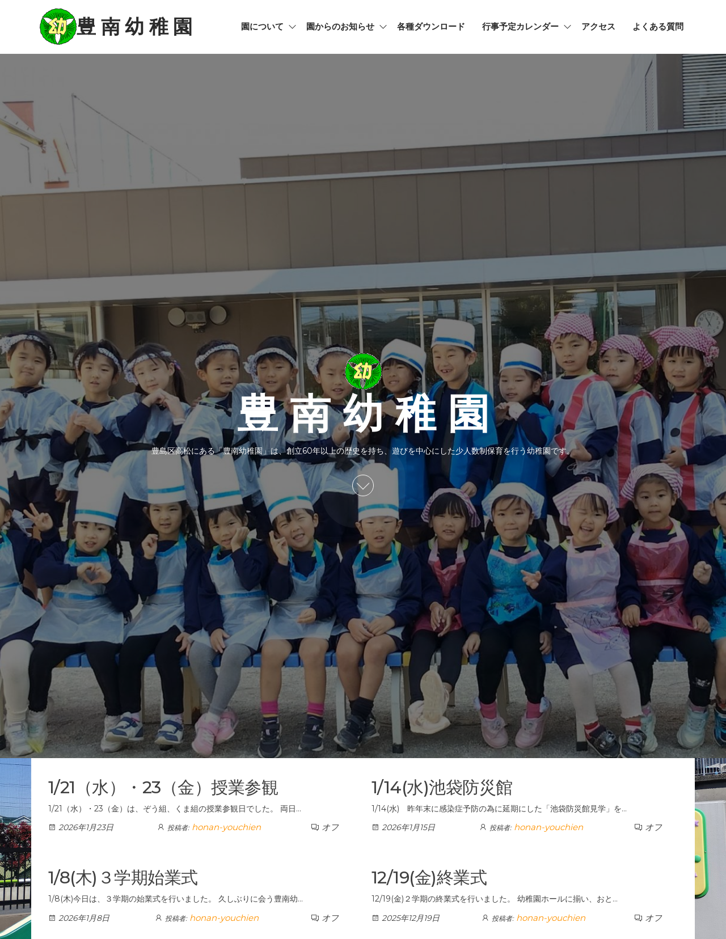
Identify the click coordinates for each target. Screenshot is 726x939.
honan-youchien (226, 827)
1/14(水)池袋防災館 (442, 787)
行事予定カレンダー (520, 26)
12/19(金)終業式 (429, 877)
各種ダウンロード (431, 26)
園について (262, 26)
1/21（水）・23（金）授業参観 (163, 787)
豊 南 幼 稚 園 (134, 27)
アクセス (598, 26)
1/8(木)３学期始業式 (123, 877)
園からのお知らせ (340, 26)
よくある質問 (657, 26)
